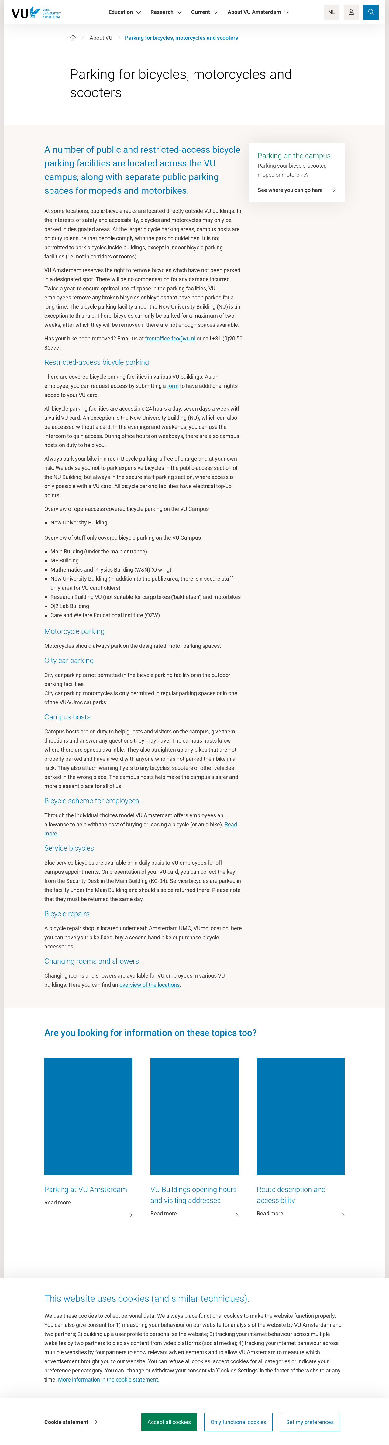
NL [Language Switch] (331, 12)
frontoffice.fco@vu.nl (170, 338)
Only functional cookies (238, 1422)
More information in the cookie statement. (109, 1379)
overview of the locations (149, 985)
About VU (101, 38)
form (173, 386)
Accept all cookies (169, 1422)
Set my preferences (310, 1422)
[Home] (73, 38)
